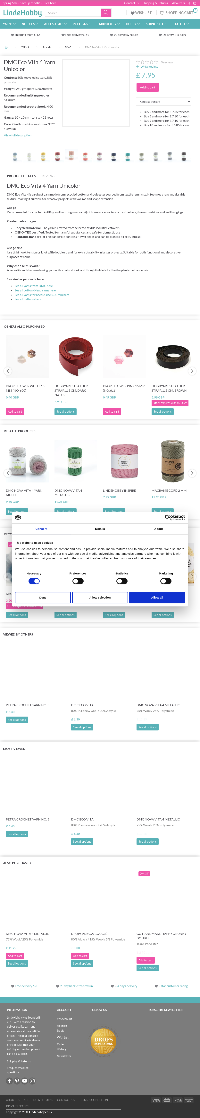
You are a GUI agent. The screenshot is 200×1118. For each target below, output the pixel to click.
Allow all (157, 597)
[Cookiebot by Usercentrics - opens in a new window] (168, 517)
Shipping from (24, 34)
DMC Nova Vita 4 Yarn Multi (24, 493)
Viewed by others (18, 634)
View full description (17, 135)
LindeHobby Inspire (119, 490)
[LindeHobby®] (22, 12)
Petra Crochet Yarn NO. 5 (27, 705)
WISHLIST (141, 13)
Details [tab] (100, 528)
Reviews (48, 176)
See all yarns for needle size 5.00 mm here (42, 295)
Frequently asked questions (18, 1070)
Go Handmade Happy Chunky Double (161, 936)
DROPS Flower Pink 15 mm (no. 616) (124, 388)
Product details (21, 176)
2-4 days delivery (125, 986)
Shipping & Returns (155, 3)
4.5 (38, 34)
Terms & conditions (94, 1100)
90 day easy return (126, 34)
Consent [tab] (41, 528)
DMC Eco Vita (82, 705)
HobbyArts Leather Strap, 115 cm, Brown (169, 388)
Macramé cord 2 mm (169, 490)
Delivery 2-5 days (174, 34)
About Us (178, 3)
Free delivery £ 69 (77, 34)
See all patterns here (28, 299)
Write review (149, 66)
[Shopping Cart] (178, 12)
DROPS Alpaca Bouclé (89, 933)
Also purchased (17, 863)
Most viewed (14, 748)
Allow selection (100, 597)
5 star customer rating (173, 986)
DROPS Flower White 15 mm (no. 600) (25, 388)
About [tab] (158, 528)
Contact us (131, 3)
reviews (167, 62)
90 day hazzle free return (76, 986)
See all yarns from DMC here (34, 286)
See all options (65, 411)
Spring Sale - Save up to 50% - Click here (29, 3)
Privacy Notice (17, 1106)
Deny (42, 597)
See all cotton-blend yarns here (35, 290)
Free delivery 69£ (26, 986)
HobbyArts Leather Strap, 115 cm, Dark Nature (71, 390)
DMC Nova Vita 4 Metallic (68, 493)
